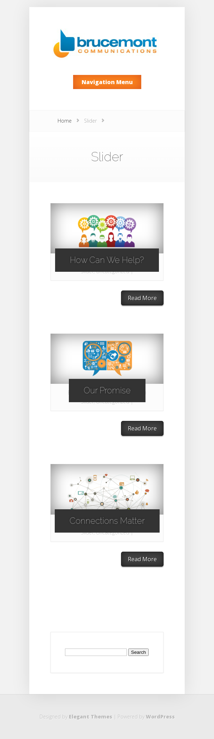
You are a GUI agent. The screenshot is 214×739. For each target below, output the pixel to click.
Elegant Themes (90, 716)
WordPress (160, 716)
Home (65, 120)
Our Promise (107, 390)
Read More (142, 298)
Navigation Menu (107, 82)
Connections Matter (107, 521)
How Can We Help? (107, 260)
